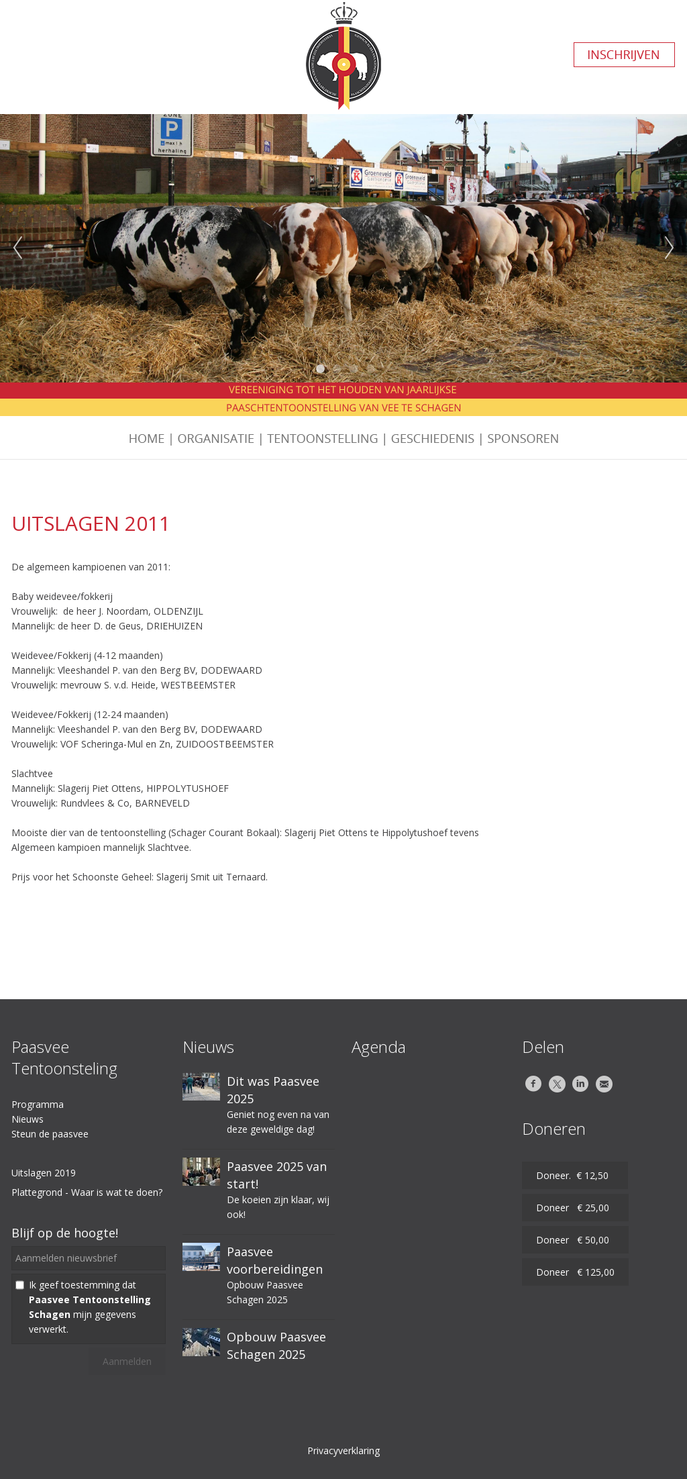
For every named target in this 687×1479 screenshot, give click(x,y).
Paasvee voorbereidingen (275, 1260)
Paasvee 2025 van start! (277, 1175)
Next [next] (669, 248)
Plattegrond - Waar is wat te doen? (86, 1192)
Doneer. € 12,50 (575, 1175)
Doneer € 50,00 (575, 1239)
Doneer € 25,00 (575, 1207)
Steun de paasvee (50, 1133)
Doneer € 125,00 (575, 1272)
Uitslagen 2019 (43, 1172)
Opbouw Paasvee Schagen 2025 (276, 1345)
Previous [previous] (17, 248)
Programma (37, 1104)
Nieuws (27, 1119)
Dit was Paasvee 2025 (273, 1090)
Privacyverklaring (343, 1450)
